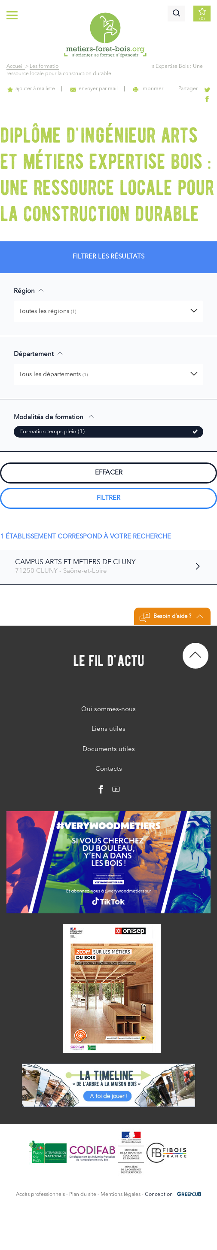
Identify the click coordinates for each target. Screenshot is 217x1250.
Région (29, 291)
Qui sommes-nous (108, 709)
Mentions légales (121, 1194)
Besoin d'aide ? (171, 617)
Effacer (108, 473)
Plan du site (82, 1194)
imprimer (148, 88)
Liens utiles (108, 729)
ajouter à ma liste (31, 88)
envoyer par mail (94, 88)
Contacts (108, 769)
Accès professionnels (40, 1194)
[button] (108, 311)
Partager (188, 88)
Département (38, 354)
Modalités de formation (54, 417)
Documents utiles (109, 749)
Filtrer (108, 498)
